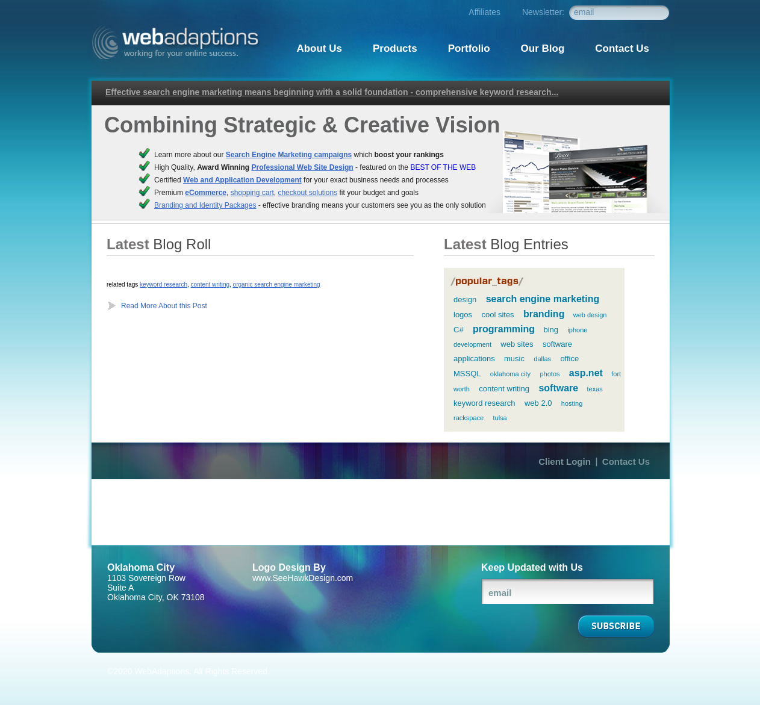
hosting (571, 403)
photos (549, 373)
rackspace (468, 417)
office (569, 358)
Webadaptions (178, 42)
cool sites (497, 314)
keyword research (163, 284)
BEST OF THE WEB (443, 167)
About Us (319, 48)
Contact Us (626, 461)
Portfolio (469, 48)
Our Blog (543, 48)
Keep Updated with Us (532, 567)
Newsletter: (543, 12)
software (558, 388)
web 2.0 (538, 403)
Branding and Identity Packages (205, 205)
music (514, 358)
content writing (210, 284)
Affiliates (484, 12)
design (464, 299)
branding (543, 314)
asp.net (586, 373)
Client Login (564, 461)
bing (550, 329)
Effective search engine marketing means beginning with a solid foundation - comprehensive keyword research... (331, 92)
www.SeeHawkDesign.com (302, 578)
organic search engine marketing (276, 284)
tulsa (499, 417)
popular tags (488, 281)
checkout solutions (307, 192)
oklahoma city (510, 373)
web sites (516, 344)
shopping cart (252, 192)
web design (590, 314)
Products (395, 48)
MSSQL (467, 373)
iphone (577, 330)
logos (462, 314)
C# (458, 329)
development (472, 344)
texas (595, 389)
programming (504, 329)
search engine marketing (543, 299)
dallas (542, 358)
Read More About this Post (164, 306)
